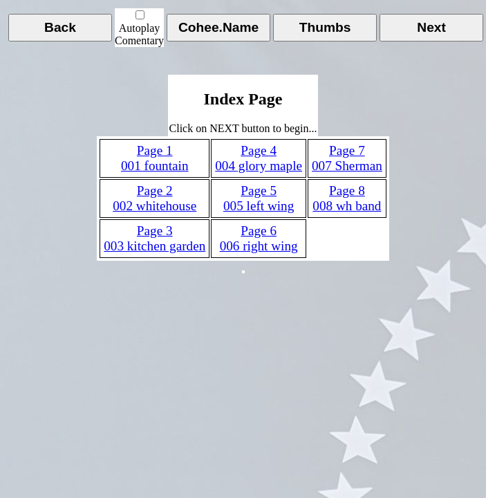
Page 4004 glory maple (258, 158)
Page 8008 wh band (346, 198)
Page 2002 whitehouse (154, 198)
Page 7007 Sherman (347, 158)
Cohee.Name (218, 27)
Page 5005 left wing (258, 198)
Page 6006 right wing (259, 238)
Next (431, 27)
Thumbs (325, 27)
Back (60, 27)
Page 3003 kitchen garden (154, 238)
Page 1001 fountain (155, 158)
